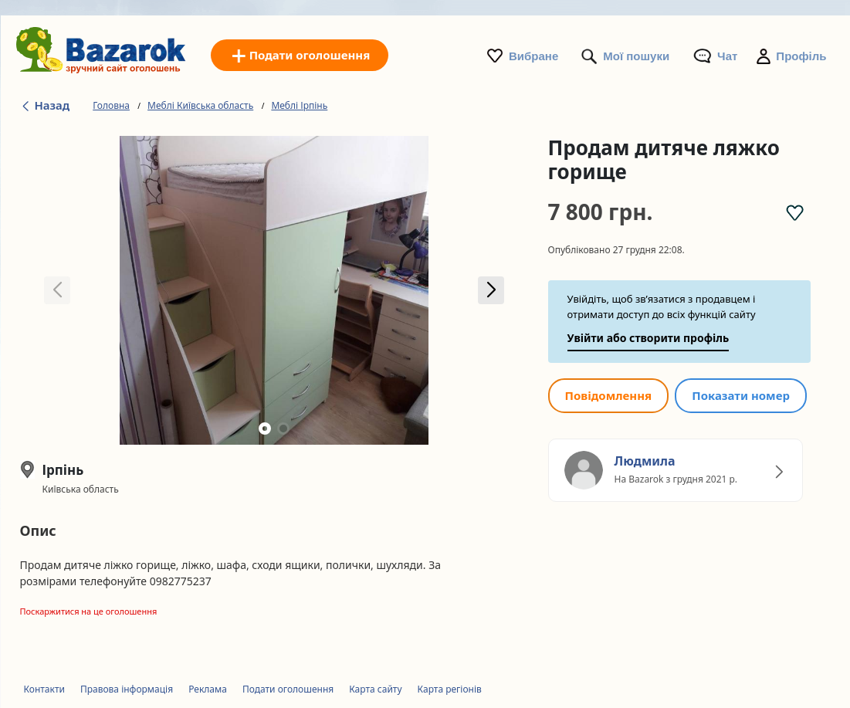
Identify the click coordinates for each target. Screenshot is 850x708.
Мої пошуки (636, 56)
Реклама (207, 689)
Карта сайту (375, 689)
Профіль (801, 56)
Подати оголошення (288, 689)
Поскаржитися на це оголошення (88, 611)
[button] (491, 290)
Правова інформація (126, 689)
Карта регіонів (450, 689)
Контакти (44, 689)
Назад (45, 105)
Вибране (533, 56)
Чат (727, 56)
